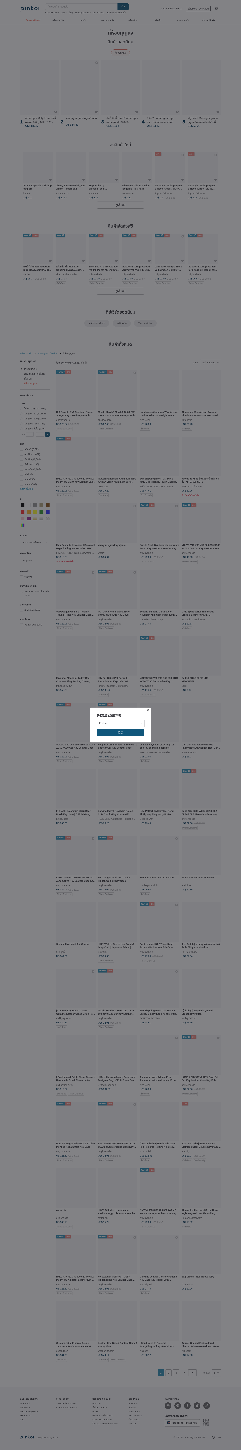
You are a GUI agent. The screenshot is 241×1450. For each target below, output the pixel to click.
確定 (120, 732)
